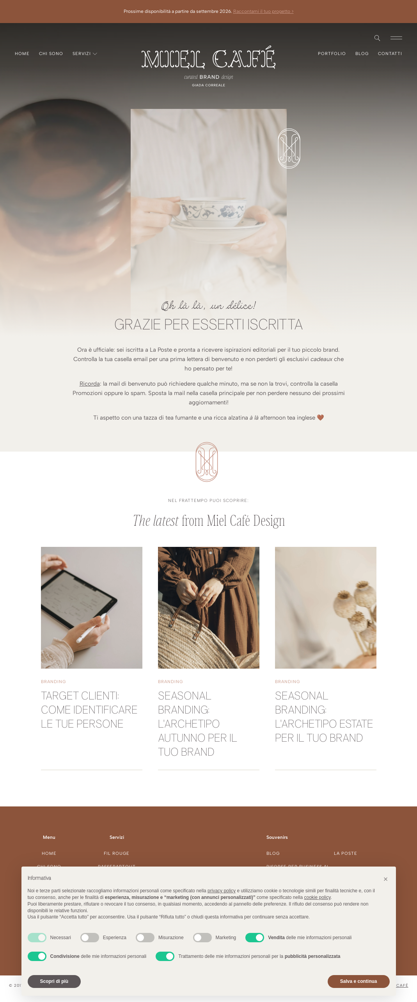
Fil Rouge (117, 853)
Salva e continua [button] (358, 981)
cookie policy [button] (317, 897)
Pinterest (27, 38)
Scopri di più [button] (54, 981)
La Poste (345, 853)
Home (22, 53)
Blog (362, 53)
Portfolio (332, 53)
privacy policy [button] (222, 890)
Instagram (15, 38)
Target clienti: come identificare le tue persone (89, 710)
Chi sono (51, 53)
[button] (396, 38)
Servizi (85, 53)
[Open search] (377, 38)
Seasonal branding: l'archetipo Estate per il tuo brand (324, 717)
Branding (53, 681)
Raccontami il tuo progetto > (263, 11)
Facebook (21, 38)
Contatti (390, 53)
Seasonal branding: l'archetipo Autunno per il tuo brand (197, 724)
